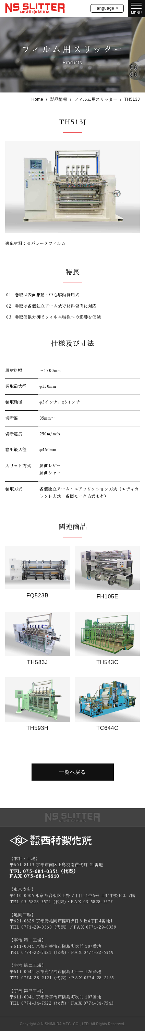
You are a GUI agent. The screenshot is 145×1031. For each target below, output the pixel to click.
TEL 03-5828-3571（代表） (38, 902)
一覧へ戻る (72, 772)
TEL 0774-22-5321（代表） (38, 953)
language (105, 8)
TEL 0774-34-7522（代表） (38, 1003)
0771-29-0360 (36, 927)
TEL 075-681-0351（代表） (44, 871)
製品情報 (58, 99)
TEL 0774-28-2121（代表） (38, 978)
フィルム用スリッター (95, 99)
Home (37, 99)
